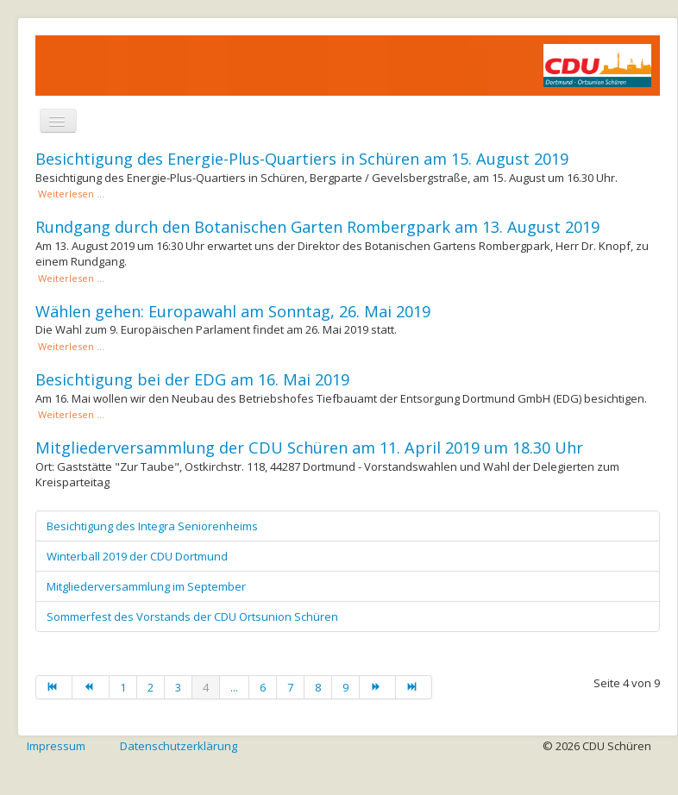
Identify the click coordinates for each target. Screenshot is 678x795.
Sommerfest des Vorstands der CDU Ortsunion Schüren (192, 616)
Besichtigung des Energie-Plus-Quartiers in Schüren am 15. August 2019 (301, 158)
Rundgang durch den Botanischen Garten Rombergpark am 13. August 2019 (317, 226)
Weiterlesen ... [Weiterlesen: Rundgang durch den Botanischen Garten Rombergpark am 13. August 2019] (69, 278)
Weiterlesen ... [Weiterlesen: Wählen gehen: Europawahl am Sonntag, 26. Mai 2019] (69, 346)
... (234, 687)
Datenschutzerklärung (178, 746)
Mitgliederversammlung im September (146, 586)
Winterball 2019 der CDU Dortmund (137, 556)
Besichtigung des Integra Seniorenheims (152, 526)
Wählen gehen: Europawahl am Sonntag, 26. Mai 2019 (232, 311)
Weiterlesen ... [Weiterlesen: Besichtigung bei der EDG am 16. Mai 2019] (69, 414)
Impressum (56, 746)
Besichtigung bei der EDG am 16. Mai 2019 (192, 379)
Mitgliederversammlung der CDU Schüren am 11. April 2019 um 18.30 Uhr (309, 447)
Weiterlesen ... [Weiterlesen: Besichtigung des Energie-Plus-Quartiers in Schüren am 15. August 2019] (69, 193)
